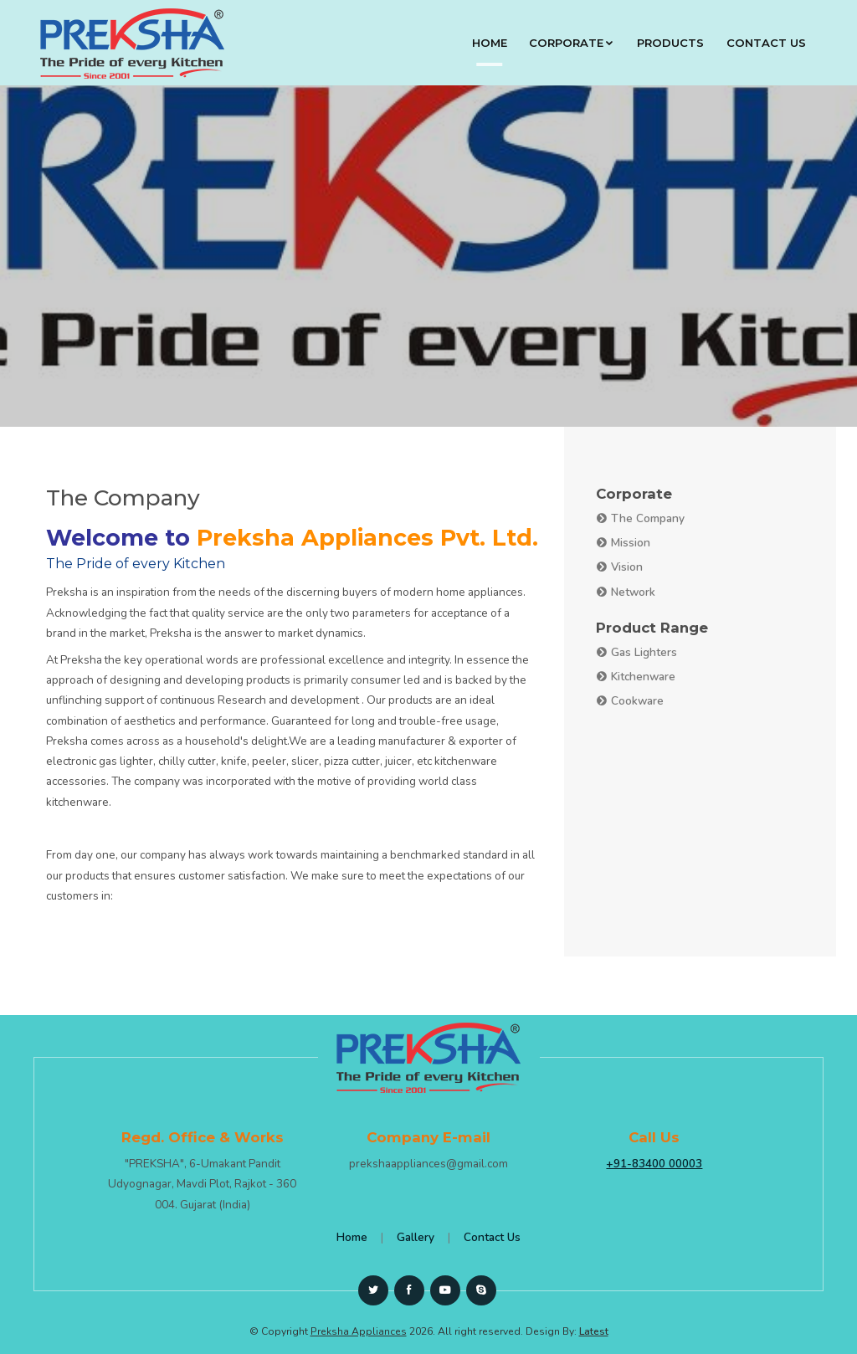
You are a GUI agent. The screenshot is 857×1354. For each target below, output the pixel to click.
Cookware (630, 701)
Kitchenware (635, 677)
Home (489, 42)
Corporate (571, 42)
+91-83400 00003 (654, 1164)
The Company (640, 518)
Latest (593, 1331)
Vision (619, 567)
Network (625, 592)
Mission (623, 543)
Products (670, 42)
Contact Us (766, 42)
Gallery (415, 1237)
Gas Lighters (636, 652)
